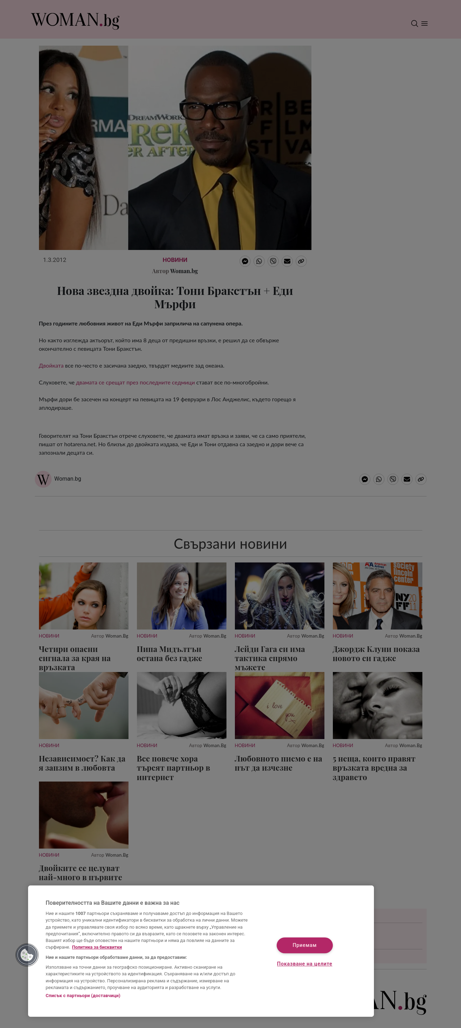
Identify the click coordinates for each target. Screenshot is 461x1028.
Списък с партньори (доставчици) (83, 995)
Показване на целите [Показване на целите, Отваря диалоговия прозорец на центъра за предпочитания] (304, 964)
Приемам (304, 945)
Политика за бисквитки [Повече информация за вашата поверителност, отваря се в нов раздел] (97, 947)
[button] (27, 955)
